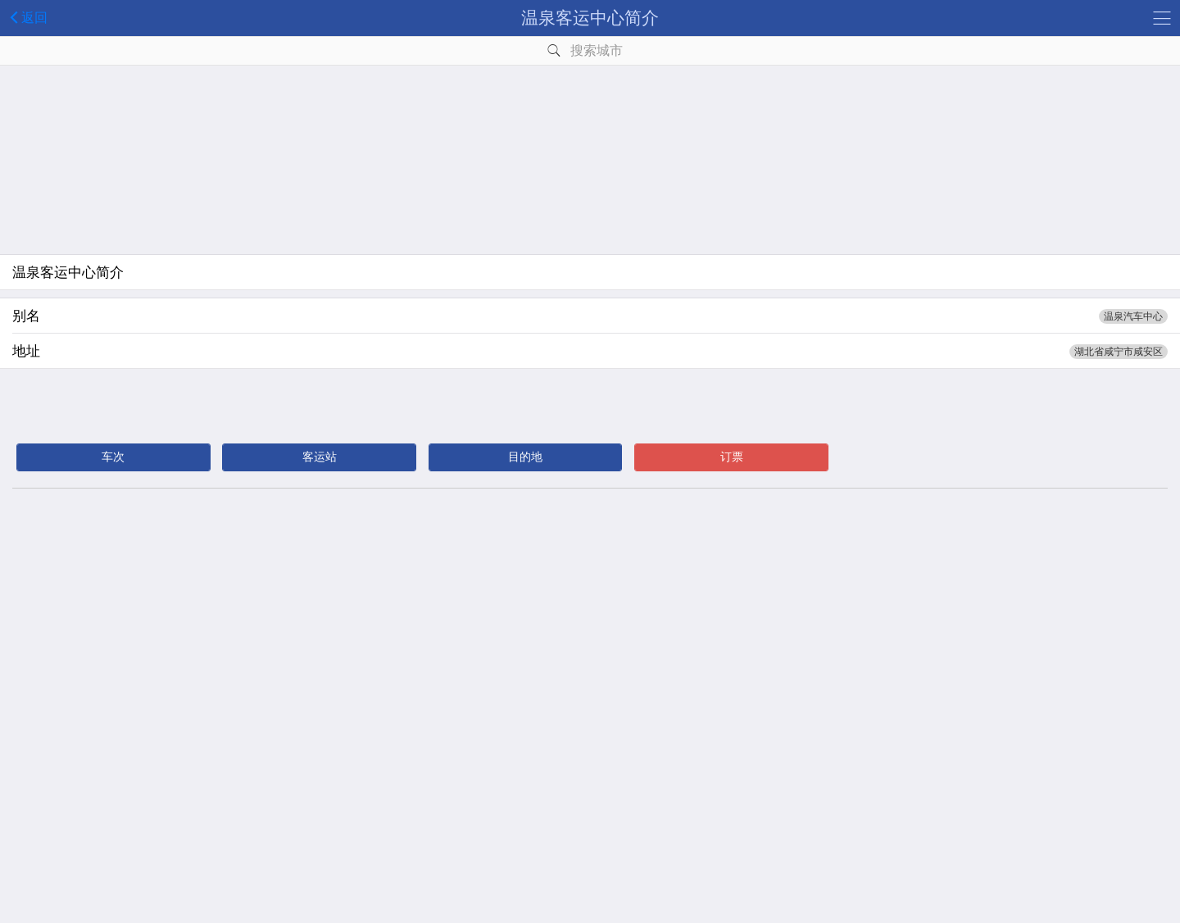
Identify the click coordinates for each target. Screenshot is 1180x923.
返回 (26, 17)
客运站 (319, 456)
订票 (731, 456)
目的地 (525, 456)
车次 (113, 456)
